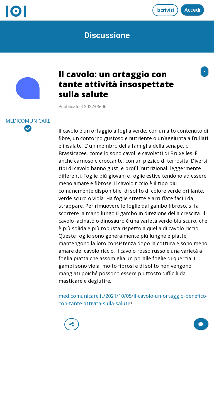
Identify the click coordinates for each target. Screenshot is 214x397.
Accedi (192, 9)
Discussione (107, 35)
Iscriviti (165, 10)
